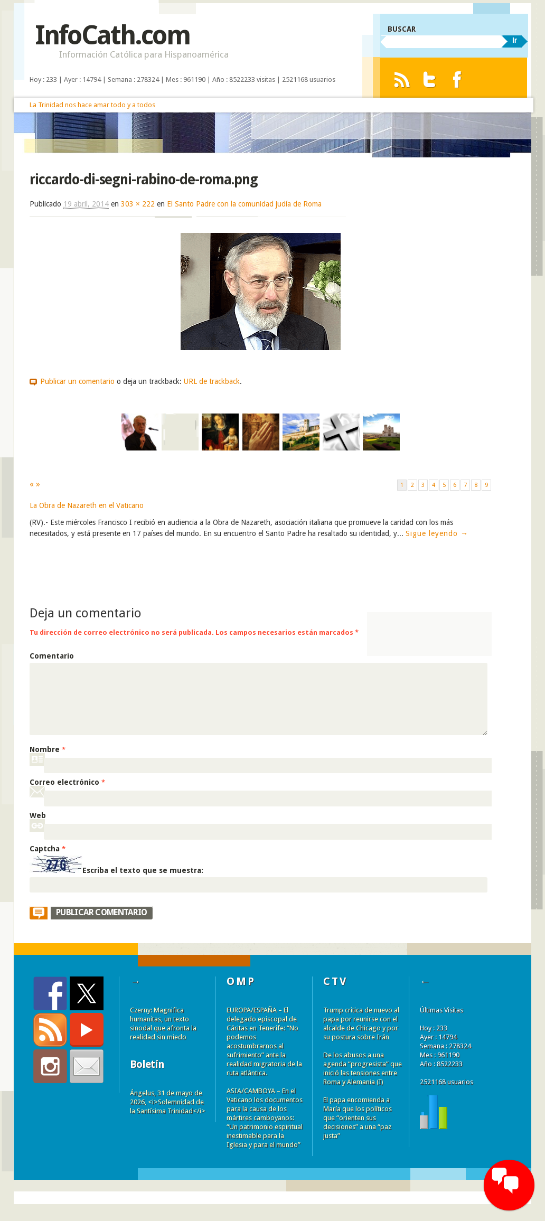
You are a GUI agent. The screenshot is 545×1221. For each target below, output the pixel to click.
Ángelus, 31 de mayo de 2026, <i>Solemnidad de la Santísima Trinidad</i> (167, 1102)
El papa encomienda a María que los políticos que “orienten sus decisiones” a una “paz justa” (357, 1118)
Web (38, 815)
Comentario (52, 656)
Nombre (47, 749)
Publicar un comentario (77, 381)
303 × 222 (138, 204)
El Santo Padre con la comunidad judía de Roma (244, 204)
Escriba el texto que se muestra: (142, 870)
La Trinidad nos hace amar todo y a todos (92, 105)
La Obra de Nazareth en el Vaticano (87, 505)
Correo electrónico (67, 782)
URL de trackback (212, 381)
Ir (514, 40)
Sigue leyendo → (437, 533)
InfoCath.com (112, 35)
